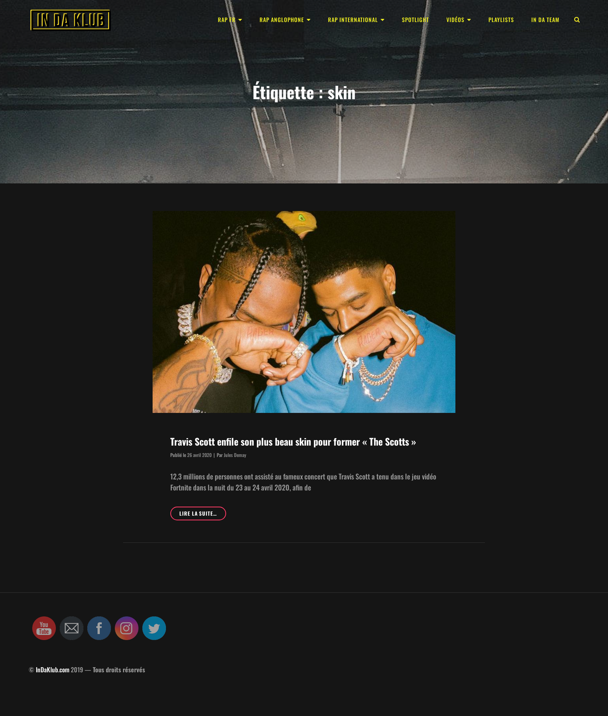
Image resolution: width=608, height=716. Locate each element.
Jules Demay (235, 454)
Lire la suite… (202, 514)
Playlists (501, 19)
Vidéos (455, 19)
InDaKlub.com (52, 669)
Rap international (353, 19)
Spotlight (415, 19)
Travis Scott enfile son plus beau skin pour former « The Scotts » (293, 441)
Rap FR (227, 19)
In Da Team (545, 19)
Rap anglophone (282, 19)
